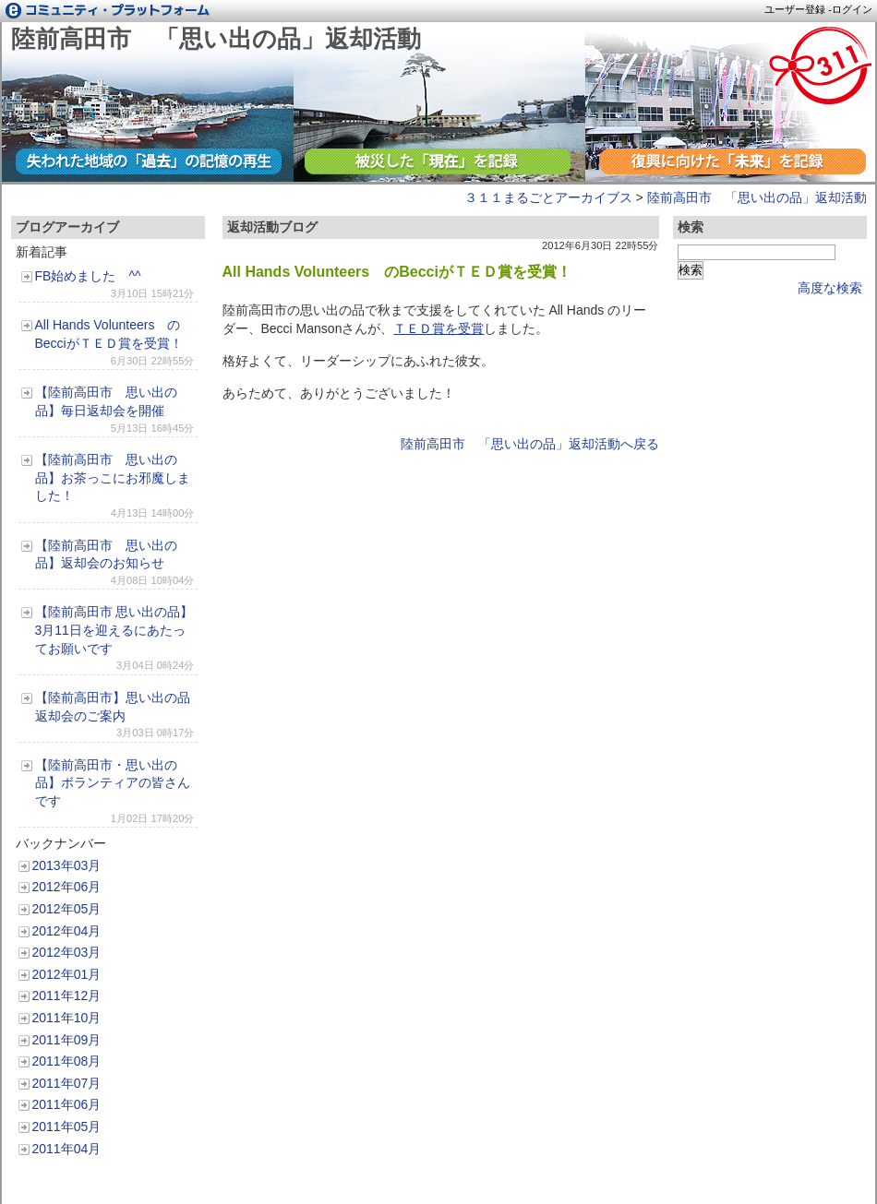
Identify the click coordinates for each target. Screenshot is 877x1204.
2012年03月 (67, 952)
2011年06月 (67, 1104)
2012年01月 (67, 974)
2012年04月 (67, 931)
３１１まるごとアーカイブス (548, 197)
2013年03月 (67, 865)
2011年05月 (67, 1126)
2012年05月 (67, 908)
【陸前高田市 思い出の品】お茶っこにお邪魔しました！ (112, 477)
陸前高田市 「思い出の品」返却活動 (216, 39)
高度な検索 (830, 287)
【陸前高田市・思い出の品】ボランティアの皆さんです (112, 782)
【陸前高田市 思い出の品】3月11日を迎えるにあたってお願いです (114, 629)
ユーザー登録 (794, 9)
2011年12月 (67, 995)
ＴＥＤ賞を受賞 (438, 328)
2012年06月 (67, 886)
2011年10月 (67, 1017)
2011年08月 (67, 1061)
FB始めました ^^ (88, 275)
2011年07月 (67, 1083)
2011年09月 (67, 1039)
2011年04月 (67, 1148)
